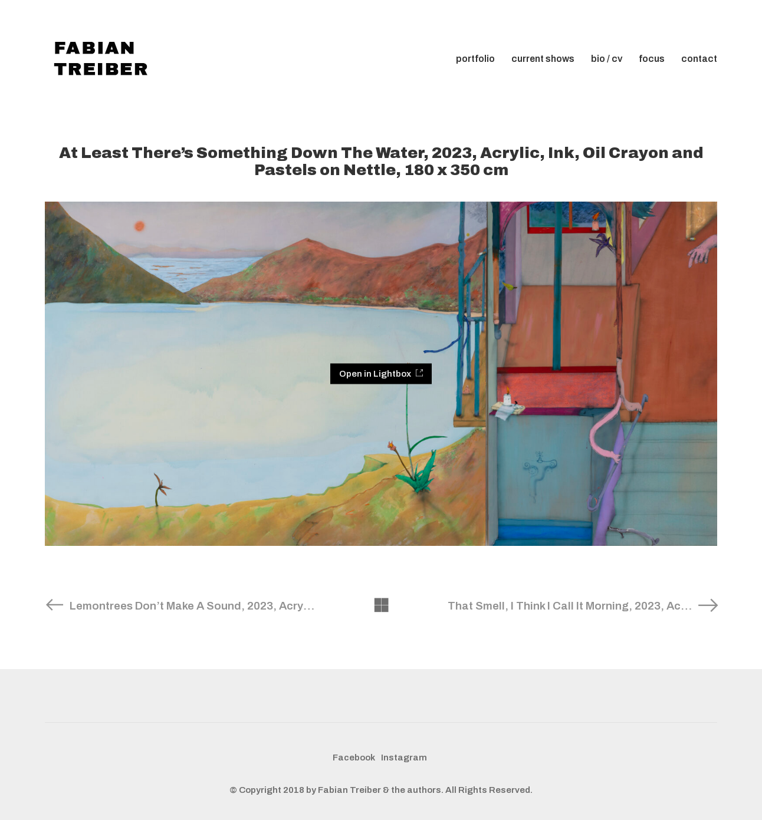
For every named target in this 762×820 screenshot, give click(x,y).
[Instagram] (404, 758)
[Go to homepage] (104, 58)
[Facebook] (354, 758)
